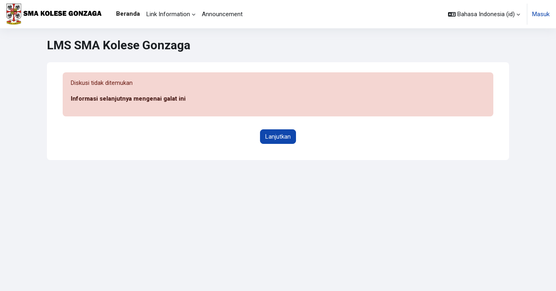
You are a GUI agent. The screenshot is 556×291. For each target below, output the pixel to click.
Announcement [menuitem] (222, 14)
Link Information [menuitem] (168, 14)
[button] (484, 14)
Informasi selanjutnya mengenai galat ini (128, 99)
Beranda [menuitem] (128, 13)
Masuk (541, 14)
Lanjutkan (278, 136)
